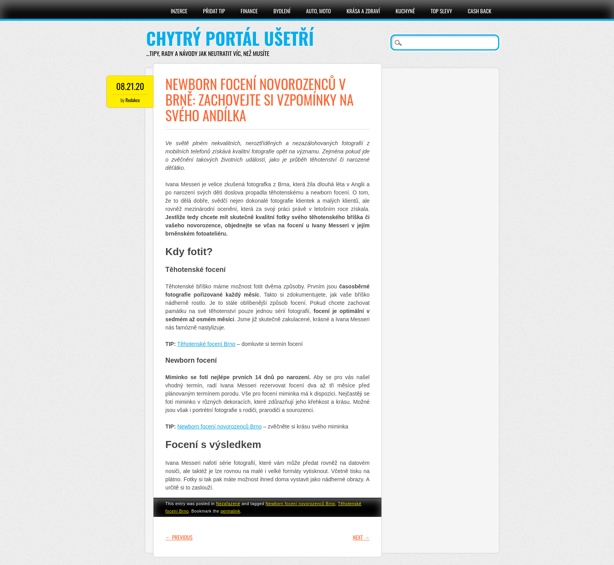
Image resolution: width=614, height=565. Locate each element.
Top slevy (441, 11)
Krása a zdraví (363, 11)
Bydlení (281, 11)
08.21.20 (130, 86)
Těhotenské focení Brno (206, 344)
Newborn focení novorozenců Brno (219, 426)
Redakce (133, 100)
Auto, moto (318, 11)
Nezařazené (228, 503)
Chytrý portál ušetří (230, 38)
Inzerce (179, 11)
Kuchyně (405, 11)
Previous (178, 537)
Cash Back (479, 11)
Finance (249, 11)
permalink (230, 511)
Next (361, 537)
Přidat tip (214, 11)
